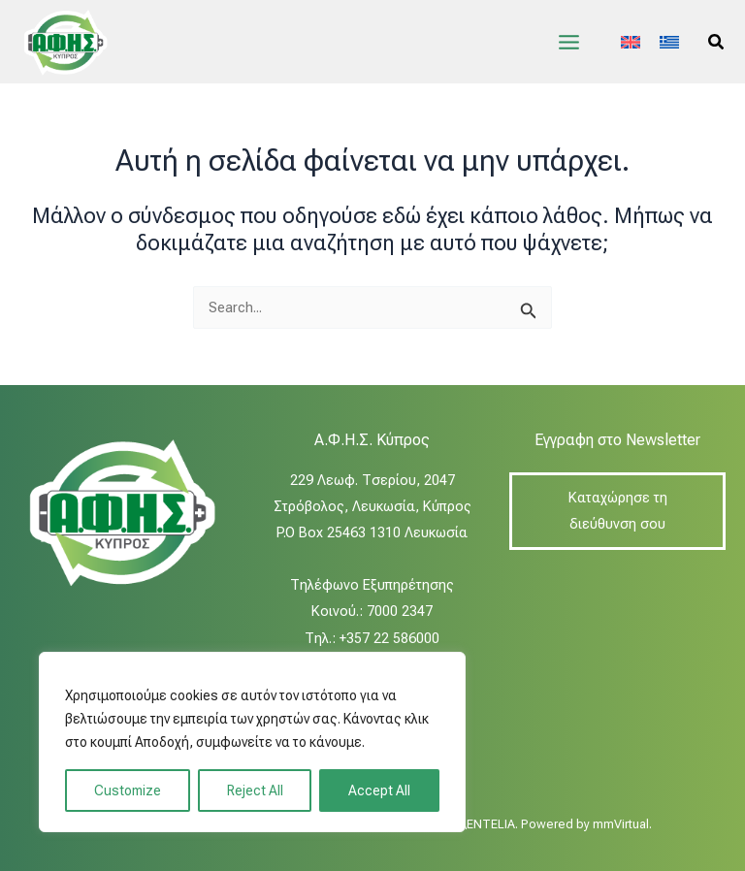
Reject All (255, 790)
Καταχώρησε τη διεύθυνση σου (617, 510)
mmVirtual (621, 824)
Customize (127, 790)
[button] (717, 42)
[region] (252, 742)
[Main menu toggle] (569, 42)
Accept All (379, 790)
